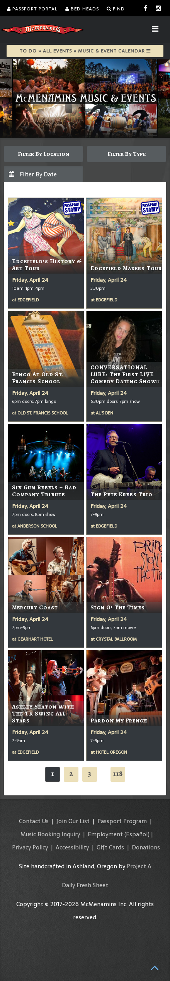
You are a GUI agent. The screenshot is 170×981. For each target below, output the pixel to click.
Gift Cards (110, 847)
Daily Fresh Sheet (85, 885)
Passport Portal (32, 9)
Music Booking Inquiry (50, 834)
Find (116, 9)
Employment (105, 834)
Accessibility (72, 847)
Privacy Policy (30, 847)
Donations (146, 847)
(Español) (137, 834)
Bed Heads (82, 9)
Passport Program (122, 821)
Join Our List (73, 821)
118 (118, 773)
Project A (139, 866)
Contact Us (34, 821)
